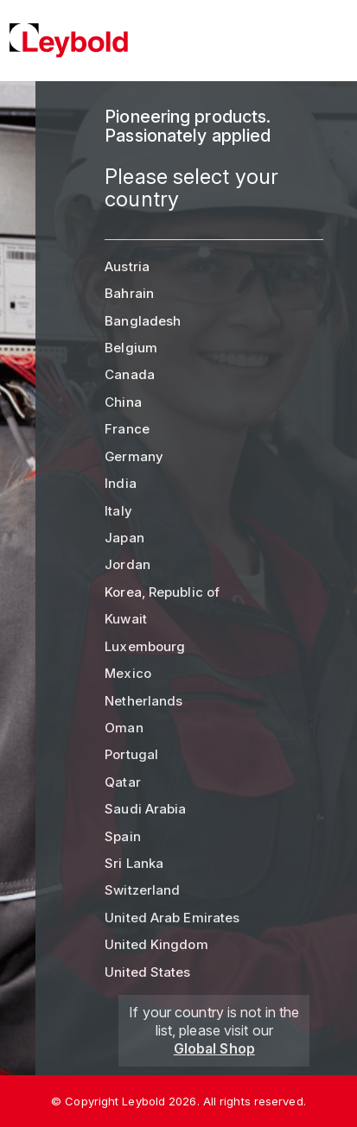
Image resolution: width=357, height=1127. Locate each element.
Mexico (128, 673)
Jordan (127, 564)
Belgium (131, 347)
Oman (124, 727)
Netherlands (143, 701)
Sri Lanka (134, 863)
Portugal (131, 754)
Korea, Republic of (162, 592)
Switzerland (142, 890)
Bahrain (129, 293)
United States (147, 972)
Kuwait (126, 619)
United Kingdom (156, 944)
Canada (130, 374)
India (121, 483)
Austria (127, 266)
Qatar (123, 782)
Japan (124, 537)
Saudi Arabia (145, 809)
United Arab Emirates (172, 917)
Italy (118, 511)
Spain (123, 836)
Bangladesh (143, 321)
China (123, 402)
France (127, 429)
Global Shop (214, 1048)
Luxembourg (145, 646)
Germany (134, 456)
